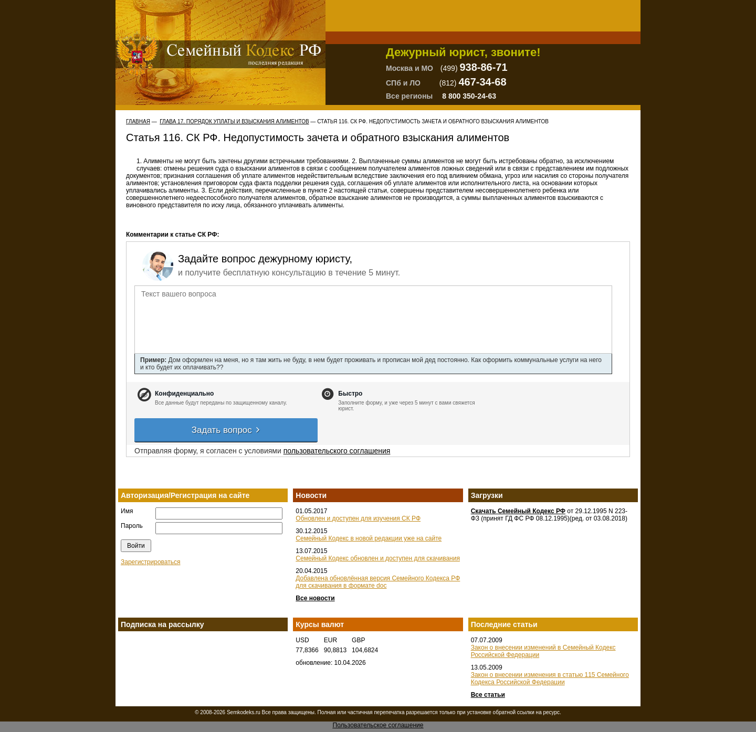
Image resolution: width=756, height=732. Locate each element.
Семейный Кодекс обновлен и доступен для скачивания (378, 558)
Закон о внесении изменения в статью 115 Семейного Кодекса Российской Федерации (550, 678)
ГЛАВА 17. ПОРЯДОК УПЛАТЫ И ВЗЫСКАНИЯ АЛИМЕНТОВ (234, 121)
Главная (138, 121)
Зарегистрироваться (150, 562)
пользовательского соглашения (337, 451)
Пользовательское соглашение (378, 725)
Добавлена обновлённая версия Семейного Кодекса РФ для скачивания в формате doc (378, 582)
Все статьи (488, 694)
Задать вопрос (226, 430)
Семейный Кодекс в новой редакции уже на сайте (369, 538)
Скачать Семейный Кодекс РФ (518, 511)
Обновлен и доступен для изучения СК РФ (358, 518)
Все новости (315, 598)
